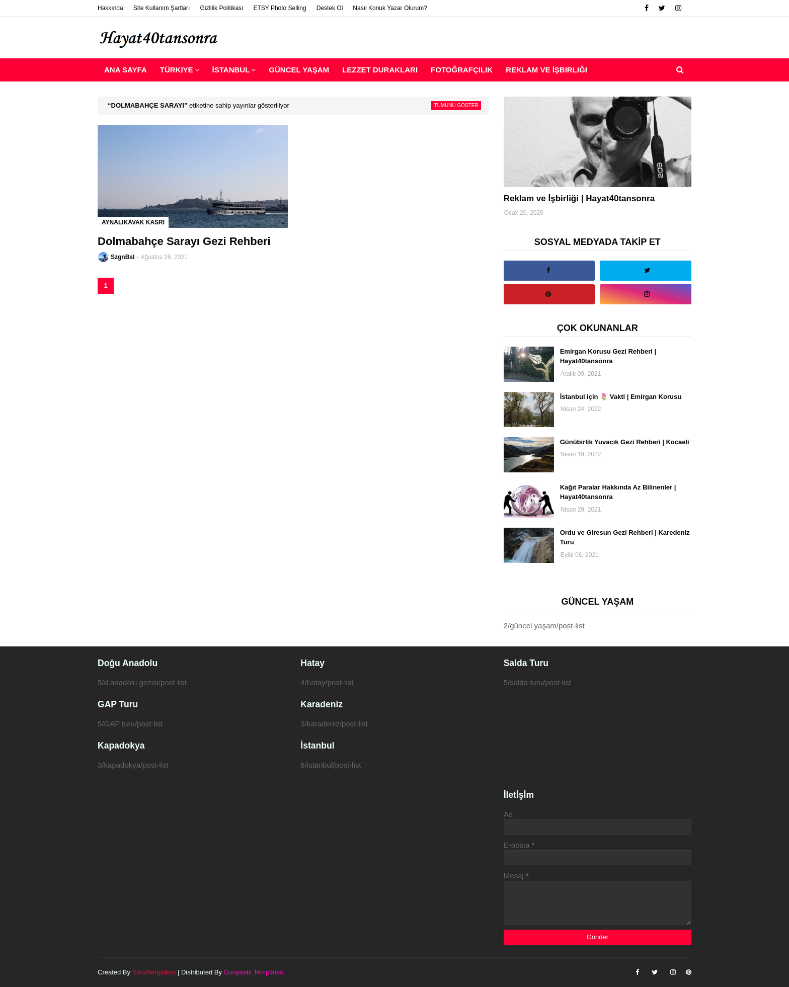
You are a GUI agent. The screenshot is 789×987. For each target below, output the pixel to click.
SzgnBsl (122, 257)
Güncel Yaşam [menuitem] (299, 69)
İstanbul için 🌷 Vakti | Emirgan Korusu (620, 396)
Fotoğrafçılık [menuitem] (462, 69)
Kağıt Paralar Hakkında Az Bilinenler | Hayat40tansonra (618, 492)
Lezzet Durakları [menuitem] (380, 69)
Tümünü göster (456, 105)
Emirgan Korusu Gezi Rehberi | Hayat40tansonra (608, 356)
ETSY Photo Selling (279, 8)
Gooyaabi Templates (253, 972)
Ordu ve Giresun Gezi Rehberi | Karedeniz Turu (625, 537)
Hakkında (110, 8)
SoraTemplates (154, 972)
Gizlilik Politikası (221, 8)
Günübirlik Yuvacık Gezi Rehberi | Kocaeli (624, 442)
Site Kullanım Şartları (161, 8)
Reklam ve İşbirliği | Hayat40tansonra (579, 198)
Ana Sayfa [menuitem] (125, 69)
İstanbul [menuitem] (231, 69)
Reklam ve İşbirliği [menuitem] (546, 69)
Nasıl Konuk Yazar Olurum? (390, 8)
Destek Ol (330, 8)
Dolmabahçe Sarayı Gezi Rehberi (184, 241)
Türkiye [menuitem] (176, 69)
